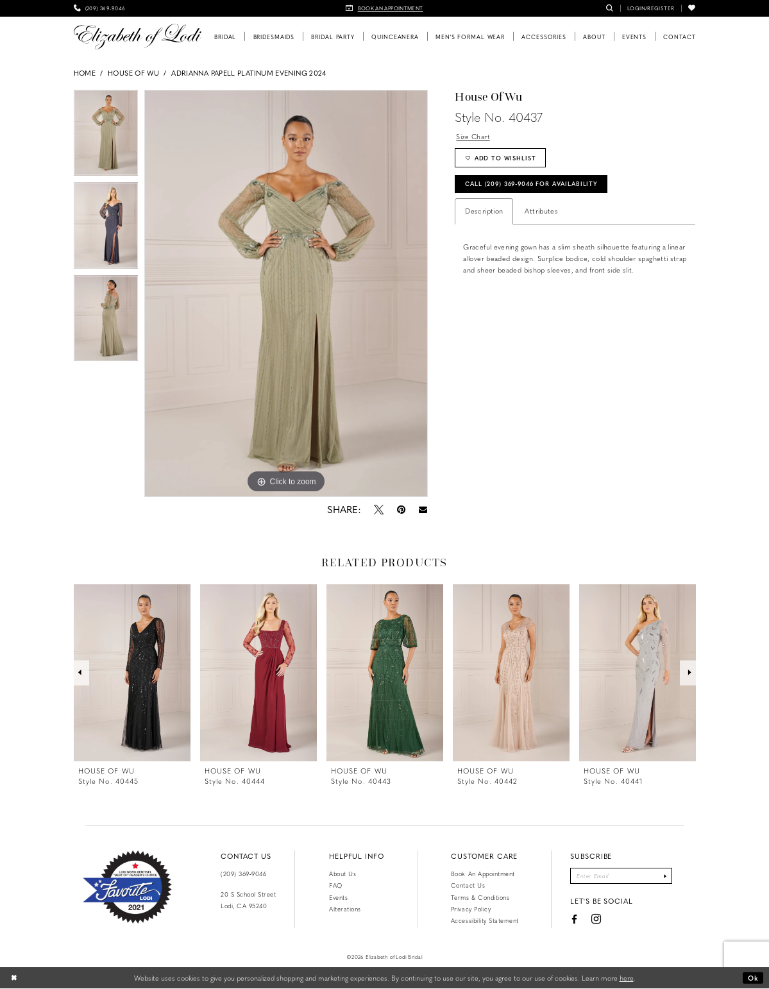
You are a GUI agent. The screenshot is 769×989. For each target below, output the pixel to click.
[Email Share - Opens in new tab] (423, 509)
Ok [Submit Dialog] (753, 977)
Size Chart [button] (473, 136)
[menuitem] (100, 8)
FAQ (335, 885)
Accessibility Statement (485, 920)
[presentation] (132, 672)
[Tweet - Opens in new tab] (379, 509)
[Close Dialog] (14, 978)
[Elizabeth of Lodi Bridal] (137, 36)
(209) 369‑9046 (243, 873)
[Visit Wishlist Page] (691, 8)
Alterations (345, 908)
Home (85, 72)
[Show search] (609, 8)
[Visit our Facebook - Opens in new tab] (573, 920)
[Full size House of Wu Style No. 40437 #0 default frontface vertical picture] (286, 293)
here (627, 977)
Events (338, 897)
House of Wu (133, 72)
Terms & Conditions (480, 897)
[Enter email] (621, 876)
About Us (342, 873)
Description (484, 212)
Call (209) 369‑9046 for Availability (535, 184)
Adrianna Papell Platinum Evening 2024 (248, 72)
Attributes (541, 212)
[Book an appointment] (384, 8)
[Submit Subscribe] (666, 876)
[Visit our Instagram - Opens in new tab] (595, 920)
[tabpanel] (106, 136)
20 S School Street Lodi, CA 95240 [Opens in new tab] (248, 900)
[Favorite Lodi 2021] (127, 887)
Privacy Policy (471, 908)
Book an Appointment (483, 873)
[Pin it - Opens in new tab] (401, 509)
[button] (650, 8)
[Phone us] (100, 8)
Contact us (468, 885)
